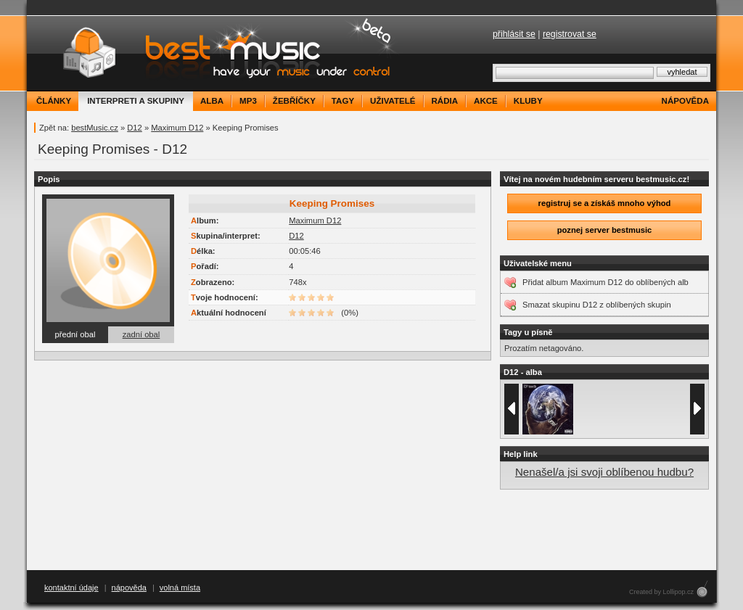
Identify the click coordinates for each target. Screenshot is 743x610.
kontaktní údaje (71, 587)
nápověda (685, 100)
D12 (134, 127)
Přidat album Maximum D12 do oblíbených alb (605, 282)
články (53, 100)
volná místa (180, 587)
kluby (528, 100)
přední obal (75, 334)
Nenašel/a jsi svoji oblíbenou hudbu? (604, 472)
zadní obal (141, 334)
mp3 (248, 100)
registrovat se (569, 34)
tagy (343, 100)
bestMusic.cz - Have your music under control (215, 53)
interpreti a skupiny (135, 100)
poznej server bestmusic (604, 230)
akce (486, 100)
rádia (445, 100)
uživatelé (392, 100)
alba (211, 100)
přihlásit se (514, 34)
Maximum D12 (177, 127)
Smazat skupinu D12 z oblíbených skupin (596, 304)
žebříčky (294, 100)
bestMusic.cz (94, 127)
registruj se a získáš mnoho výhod (604, 203)
